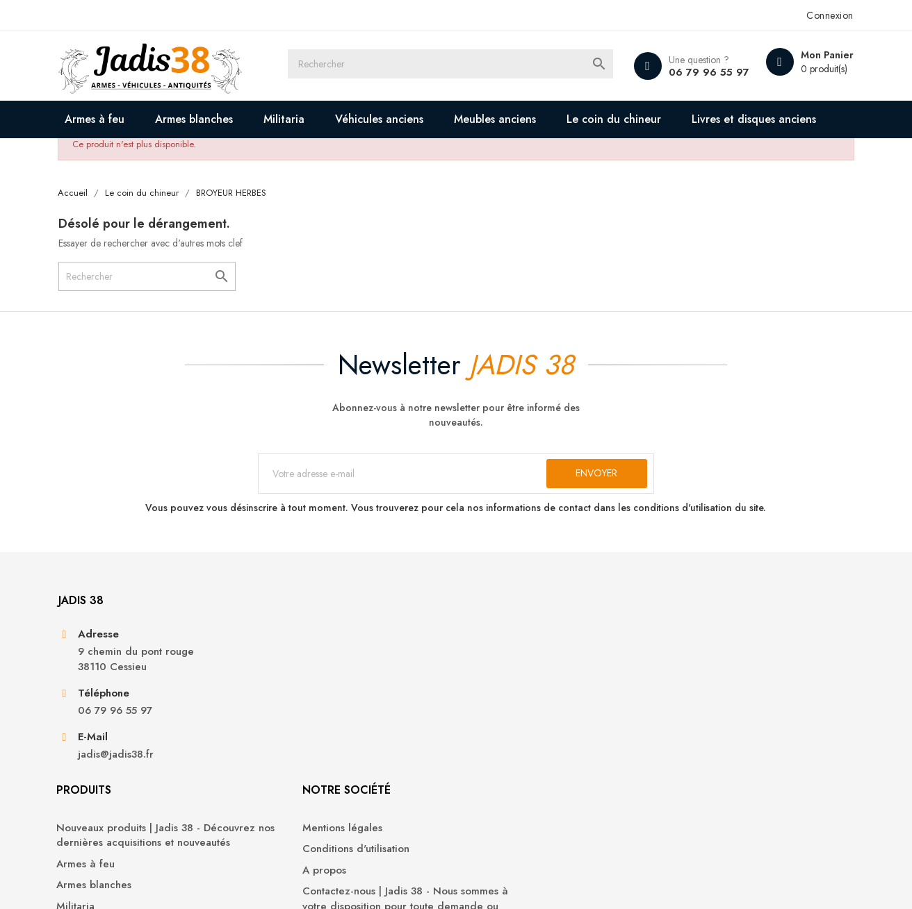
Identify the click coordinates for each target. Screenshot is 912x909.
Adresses (686, 755)
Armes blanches (206, 119)
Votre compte (709, 654)
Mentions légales (506, 692)
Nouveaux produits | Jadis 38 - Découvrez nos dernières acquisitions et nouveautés (340, 707)
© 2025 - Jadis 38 (109, 881)
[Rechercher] (468, 66)
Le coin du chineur (626, 119)
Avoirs (679, 734)
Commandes (694, 713)
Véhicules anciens (392, 119)
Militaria (296, 119)
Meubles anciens (507, 119)
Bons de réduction (709, 776)
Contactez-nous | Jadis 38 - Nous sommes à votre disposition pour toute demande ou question (543, 770)
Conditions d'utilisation (519, 713)
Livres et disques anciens (153, 157)
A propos (488, 734)
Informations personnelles (725, 692)
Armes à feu (107, 119)
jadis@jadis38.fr (127, 812)
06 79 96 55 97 (693, 72)
